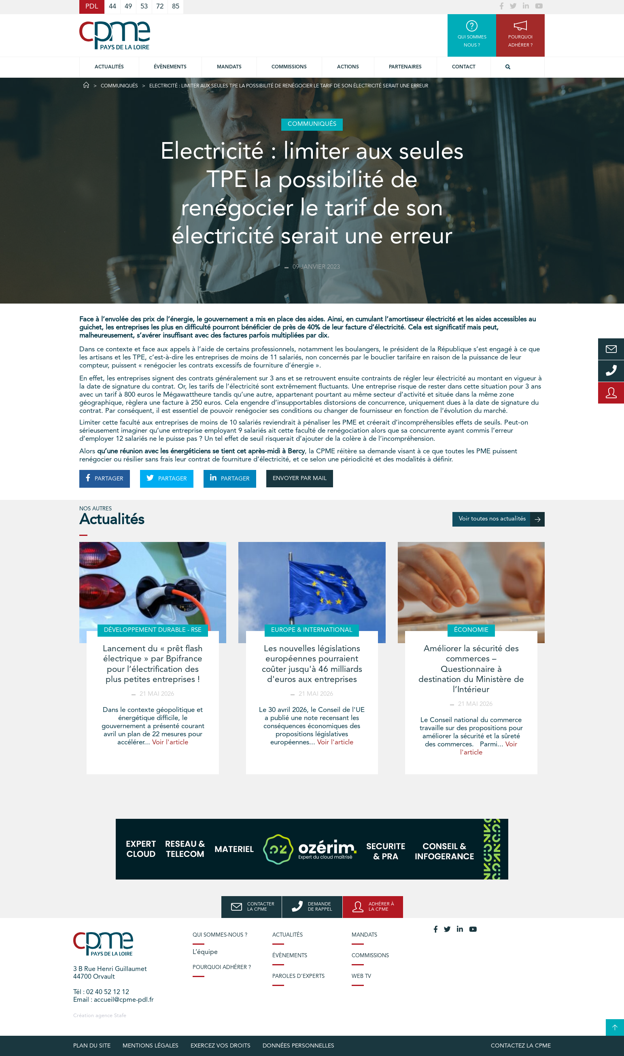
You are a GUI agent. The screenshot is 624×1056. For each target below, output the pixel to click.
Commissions (370, 955)
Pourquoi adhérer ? (222, 967)
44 (112, 6)
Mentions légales (150, 1046)
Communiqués (119, 86)
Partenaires (405, 67)
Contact (463, 67)
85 (175, 6)
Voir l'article (170, 742)
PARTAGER (104, 478)
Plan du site (91, 1046)
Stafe (120, 1015)
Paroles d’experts (298, 976)
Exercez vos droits (220, 1046)
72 (159, 6)
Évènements (170, 67)
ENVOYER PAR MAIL (300, 478)
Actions (348, 67)
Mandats (229, 67)
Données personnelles (298, 1046)
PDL (91, 6)
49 (128, 6)
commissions (289, 67)
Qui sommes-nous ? (220, 935)
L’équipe (205, 952)
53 (144, 6)
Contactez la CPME (521, 1046)
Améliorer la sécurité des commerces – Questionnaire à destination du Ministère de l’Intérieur (471, 669)
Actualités (109, 67)
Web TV (361, 976)
